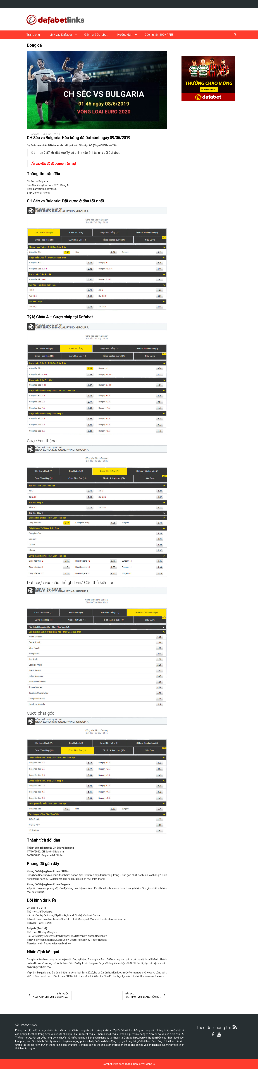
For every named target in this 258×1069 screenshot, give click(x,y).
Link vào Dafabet (61, 34)
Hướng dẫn (124, 34)
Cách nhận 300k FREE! (159, 34)
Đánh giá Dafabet (96, 34)
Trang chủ (33, 34)
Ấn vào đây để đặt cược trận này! (53, 163)
